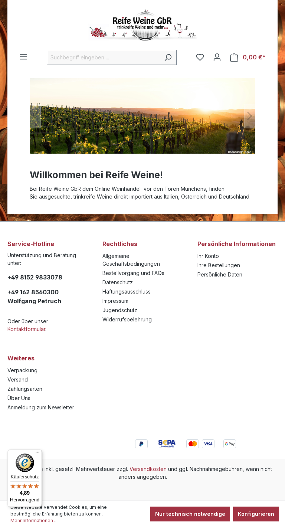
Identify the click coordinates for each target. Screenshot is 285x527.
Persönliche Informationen (236, 244)
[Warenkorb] (248, 57)
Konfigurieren (256, 514)
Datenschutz (117, 282)
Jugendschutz (119, 310)
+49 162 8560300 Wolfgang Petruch (34, 296)
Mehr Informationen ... (34, 520)
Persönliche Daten (219, 274)
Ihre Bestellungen (218, 265)
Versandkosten (148, 469)
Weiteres (21, 358)
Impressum (115, 301)
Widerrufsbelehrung (127, 319)
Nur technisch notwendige (190, 514)
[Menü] (23, 57)
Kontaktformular (26, 329)
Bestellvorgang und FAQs (133, 273)
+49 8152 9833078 (34, 277)
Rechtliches (119, 244)
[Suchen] (168, 57)
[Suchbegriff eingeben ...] (103, 57)
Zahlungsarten (24, 389)
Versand (17, 379)
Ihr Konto (208, 256)
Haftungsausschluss (126, 291)
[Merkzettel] (200, 57)
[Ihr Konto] (217, 57)
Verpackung (22, 370)
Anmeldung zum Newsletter (40, 407)
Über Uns (18, 398)
